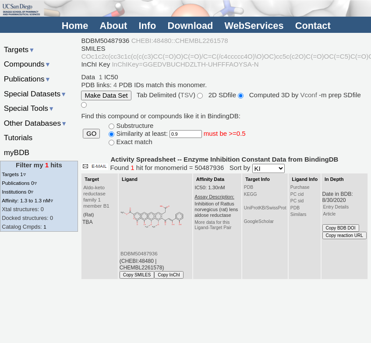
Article (329, 214)
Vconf (309, 95)
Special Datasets (35, 93)
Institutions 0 (17, 191)
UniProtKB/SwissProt (265, 207)
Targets (19, 49)
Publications (27, 78)
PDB (248, 187)
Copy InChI (169, 274)
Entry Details (336, 207)
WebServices (254, 26)
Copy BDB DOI (341, 228)
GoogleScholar (259, 221)
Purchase (300, 187)
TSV (186, 95)
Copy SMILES (137, 274)
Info (147, 26)
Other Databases (35, 123)
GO (91, 133)
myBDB (16, 152)
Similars (298, 214)
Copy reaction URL (344, 235)
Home (75, 26)
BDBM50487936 (139, 253)
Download (190, 26)
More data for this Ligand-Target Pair (212, 225)
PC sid (297, 200)
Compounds (27, 64)
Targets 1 (13, 174)
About (113, 26)
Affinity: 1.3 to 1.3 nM (27, 200)
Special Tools (29, 108)
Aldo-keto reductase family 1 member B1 (96, 197)
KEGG (250, 194)
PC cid (297, 194)
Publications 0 (19, 183)
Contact (313, 26)
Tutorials (18, 137)
